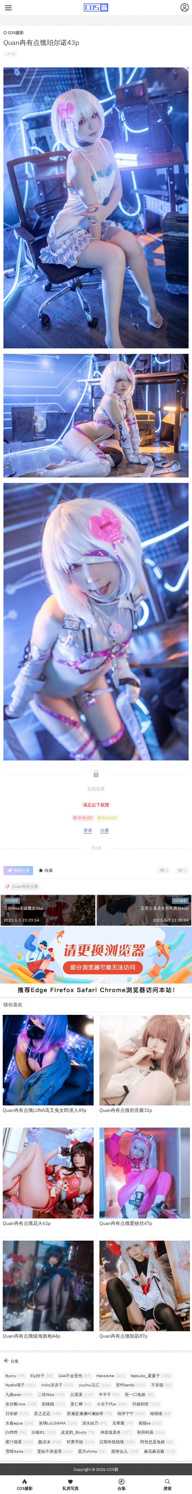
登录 (87, 830)
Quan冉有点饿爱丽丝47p (125, 1223)
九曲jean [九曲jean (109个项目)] (18, 1394)
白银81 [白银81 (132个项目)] (43, 1432)
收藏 (45, 871)
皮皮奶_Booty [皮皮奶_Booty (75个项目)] (78, 1432)
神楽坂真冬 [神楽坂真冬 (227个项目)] (116, 1432)
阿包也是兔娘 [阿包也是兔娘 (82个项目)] (156, 1441)
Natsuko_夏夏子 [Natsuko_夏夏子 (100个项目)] (151, 1375)
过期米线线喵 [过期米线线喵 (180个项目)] (117, 1441)
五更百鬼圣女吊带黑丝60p (165, 908)
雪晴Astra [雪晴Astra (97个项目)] (18, 1451)
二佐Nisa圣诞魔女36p (23, 908)
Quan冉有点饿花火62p (27, 1223)
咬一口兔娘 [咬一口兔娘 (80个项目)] (139, 1394)
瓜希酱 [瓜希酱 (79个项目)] (122, 1423)
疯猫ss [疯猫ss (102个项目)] (150, 1423)
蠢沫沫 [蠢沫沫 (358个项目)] (49, 1441)
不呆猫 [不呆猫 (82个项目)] (161, 1384)
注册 (104, 830)
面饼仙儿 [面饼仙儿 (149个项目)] (125, 1451)
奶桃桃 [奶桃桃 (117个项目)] (53, 1403)
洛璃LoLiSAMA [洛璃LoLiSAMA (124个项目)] (58, 1423)
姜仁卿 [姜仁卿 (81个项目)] (80, 1403)
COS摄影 (13, 32)
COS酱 (112, 1469)
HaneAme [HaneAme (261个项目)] (110, 1375)
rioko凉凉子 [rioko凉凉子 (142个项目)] (57, 1384)
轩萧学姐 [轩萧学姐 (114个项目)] (80, 1441)
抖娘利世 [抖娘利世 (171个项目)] (146, 1403)
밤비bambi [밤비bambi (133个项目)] (131, 1384)
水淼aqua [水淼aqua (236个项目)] (19, 1423)
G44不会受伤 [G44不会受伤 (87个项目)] (75, 1375)
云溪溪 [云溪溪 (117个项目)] (81, 1394)
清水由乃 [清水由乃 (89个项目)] (94, 1423)
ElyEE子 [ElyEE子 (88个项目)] (41, 1375)
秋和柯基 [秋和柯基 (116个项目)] (150, 1432)
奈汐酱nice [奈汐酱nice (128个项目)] (20, 1403)
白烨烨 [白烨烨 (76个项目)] (15, 1432)
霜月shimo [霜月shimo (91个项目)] (92, 1451)
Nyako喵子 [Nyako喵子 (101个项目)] (20, 1384)
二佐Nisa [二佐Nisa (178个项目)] (51, 1394)
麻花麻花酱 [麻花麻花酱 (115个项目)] (159, 1451)
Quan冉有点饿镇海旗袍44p (31, 1336)
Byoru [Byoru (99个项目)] (15, 1375)
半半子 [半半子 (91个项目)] (109, 1394)
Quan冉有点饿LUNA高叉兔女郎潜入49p (44, 1110)
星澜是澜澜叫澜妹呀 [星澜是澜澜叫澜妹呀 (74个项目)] (89, 1413)
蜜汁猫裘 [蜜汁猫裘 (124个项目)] (19, 1441)
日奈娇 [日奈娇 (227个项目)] (17, 1413)
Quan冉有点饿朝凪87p (123, 1336)
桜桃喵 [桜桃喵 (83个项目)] (160, 1413)
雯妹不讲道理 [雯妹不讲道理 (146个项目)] (55, 1451)
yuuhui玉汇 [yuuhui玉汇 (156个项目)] (95, 1384)
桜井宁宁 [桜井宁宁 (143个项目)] (131, 1413)
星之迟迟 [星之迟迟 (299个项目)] (47, 1413)
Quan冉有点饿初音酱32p (125, 1110)
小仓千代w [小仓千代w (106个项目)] (112, 1403)
